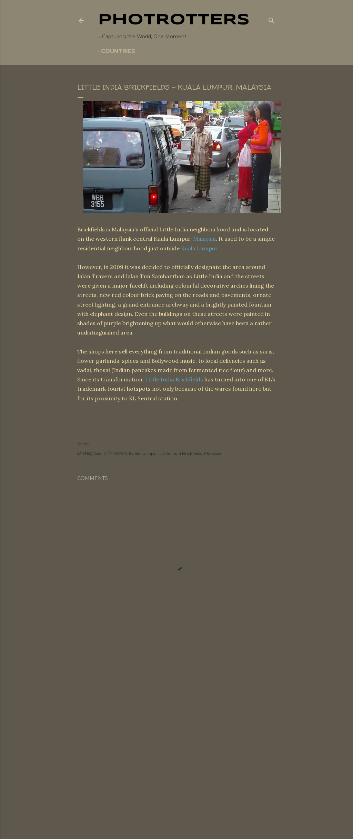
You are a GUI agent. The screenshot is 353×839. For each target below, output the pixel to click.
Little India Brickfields (174, 379)
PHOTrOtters (174, 20)
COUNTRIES (118, 51)
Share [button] (83, 443)
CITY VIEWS (115, 453)
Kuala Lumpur (199, 248)
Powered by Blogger (176, 795)
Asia (97, 453)
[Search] (272, 19)
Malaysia (204, 238)
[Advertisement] (176, 708)
